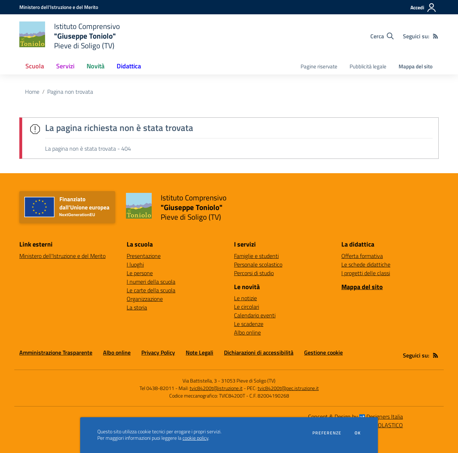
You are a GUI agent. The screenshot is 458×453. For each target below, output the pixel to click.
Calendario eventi (255, 315)
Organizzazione (145, 298)
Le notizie (245, 298)
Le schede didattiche (365, 264)
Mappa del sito (416, 66)
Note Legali (199, 352)
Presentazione (144, 256)
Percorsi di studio (254, 273)
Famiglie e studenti (256, 256)
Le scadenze (248, 324)
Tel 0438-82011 (157, 388)
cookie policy (195, 438)
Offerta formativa (362, 256)
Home (32, 91)
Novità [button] (95, 66)
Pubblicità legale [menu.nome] (368, 66)
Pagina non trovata (70, 91)
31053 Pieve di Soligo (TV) (248, 380)
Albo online (247, 332)
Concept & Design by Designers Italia (355, 416)
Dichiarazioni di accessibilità (258, 352)
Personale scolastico (258, 264)
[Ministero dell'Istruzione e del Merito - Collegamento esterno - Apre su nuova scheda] (58, 7)
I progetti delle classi (365, 273)
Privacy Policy (158, 352)
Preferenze (326, 433)
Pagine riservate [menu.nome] (319, 66)
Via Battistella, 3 (199, 380)
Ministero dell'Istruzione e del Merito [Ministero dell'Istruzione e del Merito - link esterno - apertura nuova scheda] (62, 256)
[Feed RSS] (435, 36)
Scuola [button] (34, 66)
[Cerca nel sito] (382, 36)
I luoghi (135, 264)
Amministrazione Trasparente (55, 352)
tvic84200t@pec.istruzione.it (288, 388)
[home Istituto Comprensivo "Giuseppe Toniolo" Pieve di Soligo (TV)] (69, 35)
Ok (358, 433)
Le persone (140, 273)
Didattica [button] (129, 66)
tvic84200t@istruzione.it (216, 388)
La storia (137, 307)
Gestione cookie (323, 352)
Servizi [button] (65, 66)
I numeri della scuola (151, 281)
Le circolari (246, 306)
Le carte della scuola (151, 290)
